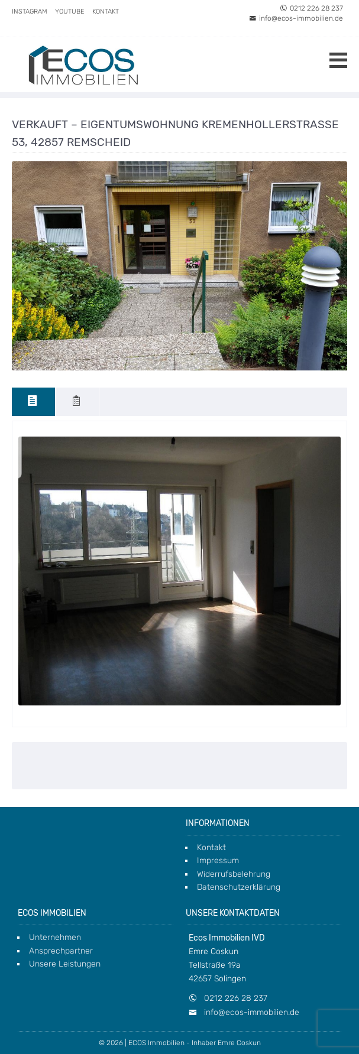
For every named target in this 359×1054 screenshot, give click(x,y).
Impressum (218, 860)
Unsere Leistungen (65, 964)
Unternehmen (55, 937)
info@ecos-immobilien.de (296, 18)
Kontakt (105, 11)
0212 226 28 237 (311, 8)
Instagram (29, 11)
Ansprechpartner (61, 951)
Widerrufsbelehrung (233, 874)
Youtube (70, 11)
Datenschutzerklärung (238, 887)
